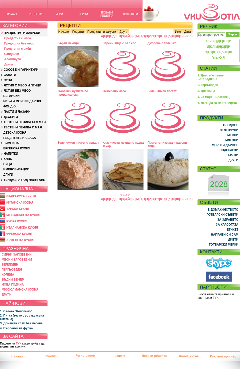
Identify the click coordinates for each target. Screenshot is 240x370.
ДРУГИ (8, 174)
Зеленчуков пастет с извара (78, 142)
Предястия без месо (19, 43)
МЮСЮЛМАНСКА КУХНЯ (20, 289)
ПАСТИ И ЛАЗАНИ (17, 111)
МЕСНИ (232, 135)
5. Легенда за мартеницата (217, 103)
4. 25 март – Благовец (214, 97)
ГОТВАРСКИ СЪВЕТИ (222, 214)
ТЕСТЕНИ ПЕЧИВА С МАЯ (23, 127)
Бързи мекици (68, 43)
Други (8, 64)
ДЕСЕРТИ (11, 117)
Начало (63, 31)
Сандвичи (11, 54)
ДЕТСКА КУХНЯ (14, 132)
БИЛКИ (233, 155)
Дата (187, 31)
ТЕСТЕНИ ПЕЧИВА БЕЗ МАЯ (25, 122)
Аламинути (12, 59)
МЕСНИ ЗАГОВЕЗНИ (17, 259)
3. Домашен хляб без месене (21, 323)
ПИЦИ (7, 164)
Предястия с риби (17, 48)
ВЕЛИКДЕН (10, 264)
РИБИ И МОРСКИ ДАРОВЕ (22, 101)
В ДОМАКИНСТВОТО (223, 209)
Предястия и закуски (101, 31)
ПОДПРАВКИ (229, 150)
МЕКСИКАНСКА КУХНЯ (23, 215)
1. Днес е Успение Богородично (211, 77)
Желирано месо (114, 91)
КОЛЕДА (8, 274)
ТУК (18, 343)
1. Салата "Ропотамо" (16, 311)
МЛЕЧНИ (231, 140)
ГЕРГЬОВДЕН (12, 269)
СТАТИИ (208, 68)
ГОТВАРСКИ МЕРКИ (223, 244)
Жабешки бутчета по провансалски (73, 92)
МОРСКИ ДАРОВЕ (225, 145)
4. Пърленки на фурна (16, 328)
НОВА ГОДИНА (13, 284)
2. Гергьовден (208, 85)
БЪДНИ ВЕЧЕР (13, 279)
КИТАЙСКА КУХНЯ (19, 202)
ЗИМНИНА (11, 143)
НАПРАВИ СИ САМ (224, 234)
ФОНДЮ (9, 106)
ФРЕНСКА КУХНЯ (19, 234)
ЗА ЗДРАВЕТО (227, 219)
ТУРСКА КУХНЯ (17, 209)
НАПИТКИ (11, 153)
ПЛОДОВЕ (230, 125)
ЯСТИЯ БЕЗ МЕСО (17, 90)
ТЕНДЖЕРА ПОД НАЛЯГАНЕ (24, 180)
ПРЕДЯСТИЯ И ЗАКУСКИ (22, 33)
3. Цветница (206, 91)
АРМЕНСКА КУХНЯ (20, 240)
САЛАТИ (10, 75)
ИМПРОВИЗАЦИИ (16, 169)
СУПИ (8, 80)
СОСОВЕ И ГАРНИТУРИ (21, 69)
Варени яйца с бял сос (119, 43)
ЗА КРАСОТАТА (227, 224)
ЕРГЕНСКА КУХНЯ (16, 148)
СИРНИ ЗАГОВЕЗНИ (17, 254)
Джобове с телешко (162, 43)
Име (178, 31)
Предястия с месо (17, 38)
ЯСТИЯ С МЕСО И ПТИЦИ (22, 85)
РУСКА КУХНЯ (16, 221)
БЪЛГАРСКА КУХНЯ (21, 196)
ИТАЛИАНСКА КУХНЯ (22, 227)
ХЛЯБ (8, 159)
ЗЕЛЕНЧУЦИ (229, 130)
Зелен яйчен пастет (162, 91)
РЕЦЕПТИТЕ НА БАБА (19, 138)
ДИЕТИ (233, 239)
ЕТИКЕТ (232, 229)
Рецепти (78, 31)
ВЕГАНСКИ (11, 96)
